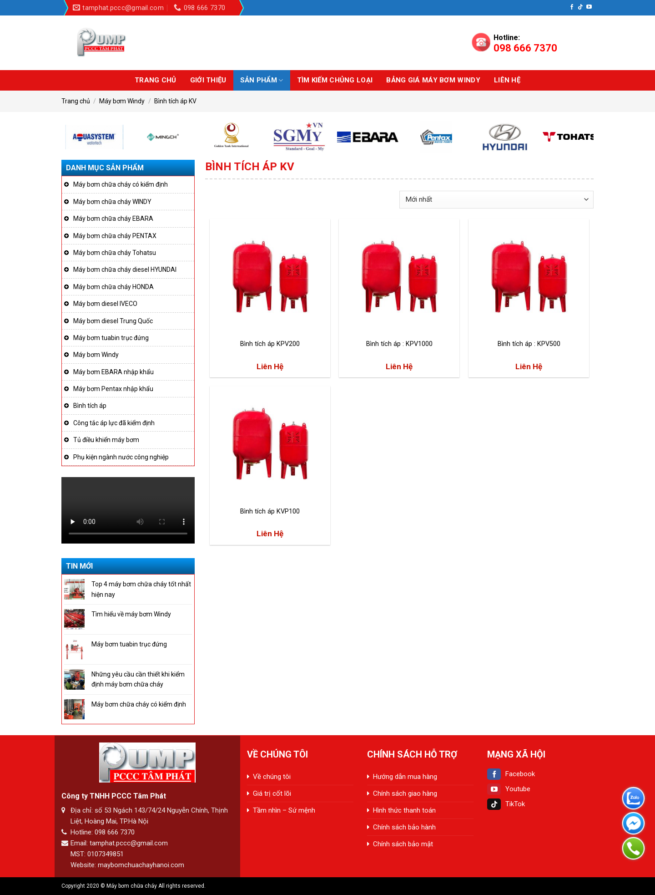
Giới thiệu (208, 80)
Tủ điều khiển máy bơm (106, 439)
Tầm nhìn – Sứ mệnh (284, 810)
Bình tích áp (89, 405)
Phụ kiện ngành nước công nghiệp (121, 457)
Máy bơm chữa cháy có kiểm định (120, 184)
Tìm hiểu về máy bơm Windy (131, 614)
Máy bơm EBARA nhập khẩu (113, 372)
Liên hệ (507, 80)
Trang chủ (155, 80)
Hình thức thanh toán (404, 810)
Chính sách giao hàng (405, 793)
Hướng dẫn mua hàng (405, 777)
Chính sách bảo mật (403, 844)
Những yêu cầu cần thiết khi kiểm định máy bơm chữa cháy (138, 679)
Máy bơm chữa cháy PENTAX (114, 235)
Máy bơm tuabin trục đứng (111, 337)
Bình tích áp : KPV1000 (399, 344)
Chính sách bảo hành (404, 827)
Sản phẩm (261, 80)
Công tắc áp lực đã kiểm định (114, 423)
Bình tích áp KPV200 (270, 344)
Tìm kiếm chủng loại (335, 80)
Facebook (511, 774)
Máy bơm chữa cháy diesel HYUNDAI (124, 269)
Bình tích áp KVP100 (270, 511)
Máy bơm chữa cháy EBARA (113, 218)
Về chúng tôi (272, 777)
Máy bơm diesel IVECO (105, 303)
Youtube (508, 789)
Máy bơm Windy (122, 101)
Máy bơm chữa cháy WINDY (112, 201)
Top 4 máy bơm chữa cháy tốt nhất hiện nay (141, 589)
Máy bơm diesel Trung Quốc (113, 321)
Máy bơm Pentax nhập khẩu (113, 388)
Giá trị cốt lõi (272, 793)
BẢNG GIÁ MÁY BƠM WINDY (433, 80)
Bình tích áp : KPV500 (529, 344)
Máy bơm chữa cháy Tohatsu (114, 252)
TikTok (506, 804)
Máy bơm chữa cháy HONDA (113, 286)
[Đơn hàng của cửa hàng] (496, 199)
